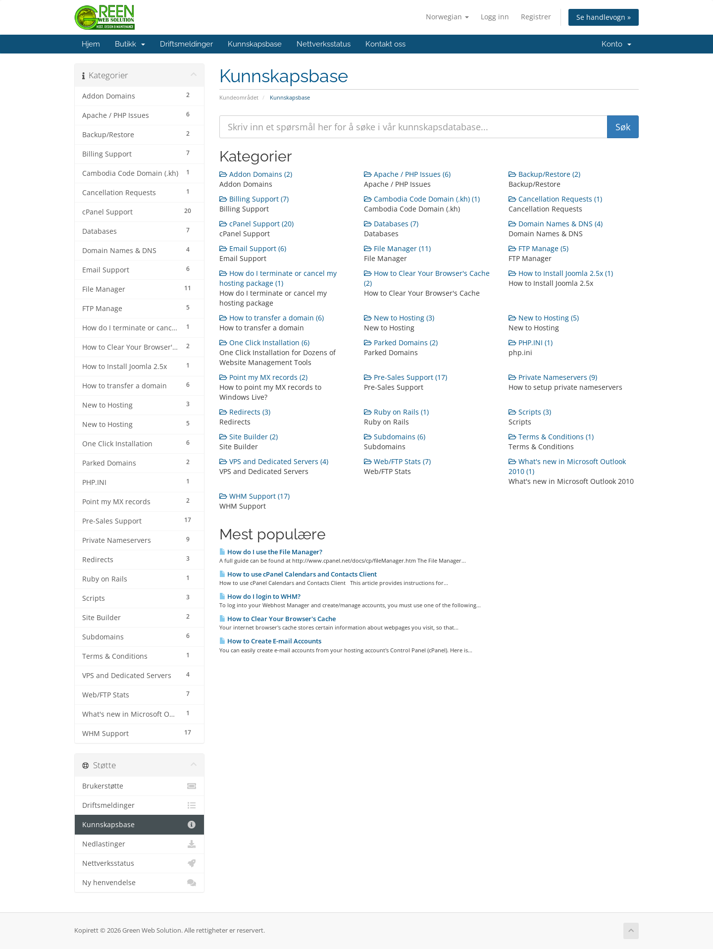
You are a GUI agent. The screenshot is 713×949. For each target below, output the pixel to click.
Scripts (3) (530, 412)
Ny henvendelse (139, 883)
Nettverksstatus (324, 44)
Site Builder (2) (248, 436)
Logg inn (495, 16)
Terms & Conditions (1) (551, 436)
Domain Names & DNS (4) (556, 223)
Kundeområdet (238, 97)
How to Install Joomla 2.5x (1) (561, 273)
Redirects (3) (244, 412)
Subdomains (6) (394, 436)
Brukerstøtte (139, 786)
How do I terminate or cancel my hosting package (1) (278, 278)
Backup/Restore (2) (544, 174)
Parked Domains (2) (401, 342)
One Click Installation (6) (264, 342)
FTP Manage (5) (538, 248)
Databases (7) (391, 223)
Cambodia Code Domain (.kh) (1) (422, 199)
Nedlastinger (139, 844)
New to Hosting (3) (399, 317)
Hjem (91, 44)
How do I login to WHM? (260, 596)
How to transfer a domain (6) (271, 317)
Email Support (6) (252, 248)
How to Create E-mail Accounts (270, 640)
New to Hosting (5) (544, 317)
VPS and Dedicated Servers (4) (273, 461)
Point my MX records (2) (263, 377)
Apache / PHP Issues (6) (407, 174)
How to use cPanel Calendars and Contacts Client (298, 574)
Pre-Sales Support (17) (405, 377)
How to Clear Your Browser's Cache (277, 618)
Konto (616, 44)
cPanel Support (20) (256, 223)
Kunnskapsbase (255, 44)
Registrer (536, 16)
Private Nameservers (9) (553, 377)
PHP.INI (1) (531, 342)
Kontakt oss (385, 44)
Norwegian (447, 16)
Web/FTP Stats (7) (397, 461)
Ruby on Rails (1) (396, 412)
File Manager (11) (397, 248)
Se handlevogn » (603, 17)
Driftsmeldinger (186, 44)
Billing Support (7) (254, 199)
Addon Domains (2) (255, 174)
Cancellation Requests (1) (555, 199)
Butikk (130, 44)
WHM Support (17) (254, 496)
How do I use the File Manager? (270, 551)
